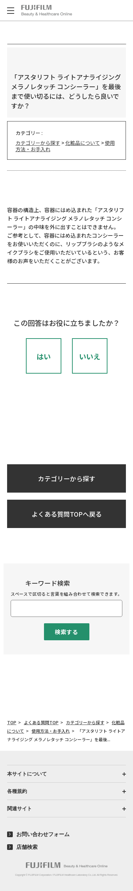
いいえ (89, 356)
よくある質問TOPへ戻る (67, 513)
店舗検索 (27, 847)
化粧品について (82, 142)
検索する (66, 632)
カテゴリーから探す (38, 142)
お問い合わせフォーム (43, 834)
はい (44, 356)
